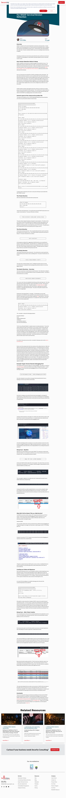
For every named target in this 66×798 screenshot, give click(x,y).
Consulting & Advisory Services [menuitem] (24, 777)
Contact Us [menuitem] (53, 777)
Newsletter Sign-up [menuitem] (55, 787)
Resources (37, 773)
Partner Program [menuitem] (54, 783)
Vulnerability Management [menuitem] (23, 783)
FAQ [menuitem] (35, 775)
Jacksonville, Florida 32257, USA (7, 781)
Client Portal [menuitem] (53, 775)
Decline (51, 10)
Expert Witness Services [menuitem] (23, 779)
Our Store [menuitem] (53, 785)
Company (53, 773)
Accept (43, 10)
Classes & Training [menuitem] (21, 785)
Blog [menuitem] (36, 777)
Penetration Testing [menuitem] (22, 775)
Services (20, 773)
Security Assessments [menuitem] (22, 781)
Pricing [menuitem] (36, 785)
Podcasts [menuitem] (36, 781)
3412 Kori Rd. (3, 780)
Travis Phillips (23, 40)
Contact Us (61, 2)
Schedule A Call (55, 747)
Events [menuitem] (36, 783)
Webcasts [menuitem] (37, 779)
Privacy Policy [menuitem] (54, 779)
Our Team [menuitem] (53, 781)
